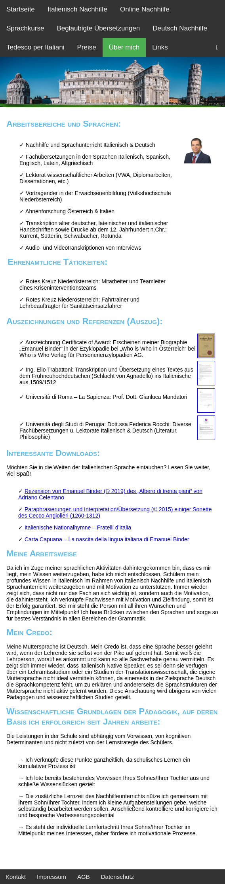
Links (160, 47)
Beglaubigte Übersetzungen (98, 28)
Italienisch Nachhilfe (77, 9)
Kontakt (16, 876)
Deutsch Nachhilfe (180, 28)
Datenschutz (117, 876)
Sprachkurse (25, 28)
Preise (86, 47)
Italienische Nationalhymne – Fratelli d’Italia (78, 527)
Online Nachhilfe (145, 9)
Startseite (20, 9)
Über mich (124, 47)
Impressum (51, 876)
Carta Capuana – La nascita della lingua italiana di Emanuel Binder (107, 539)
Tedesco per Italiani (35, 47)
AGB (83, 876)
